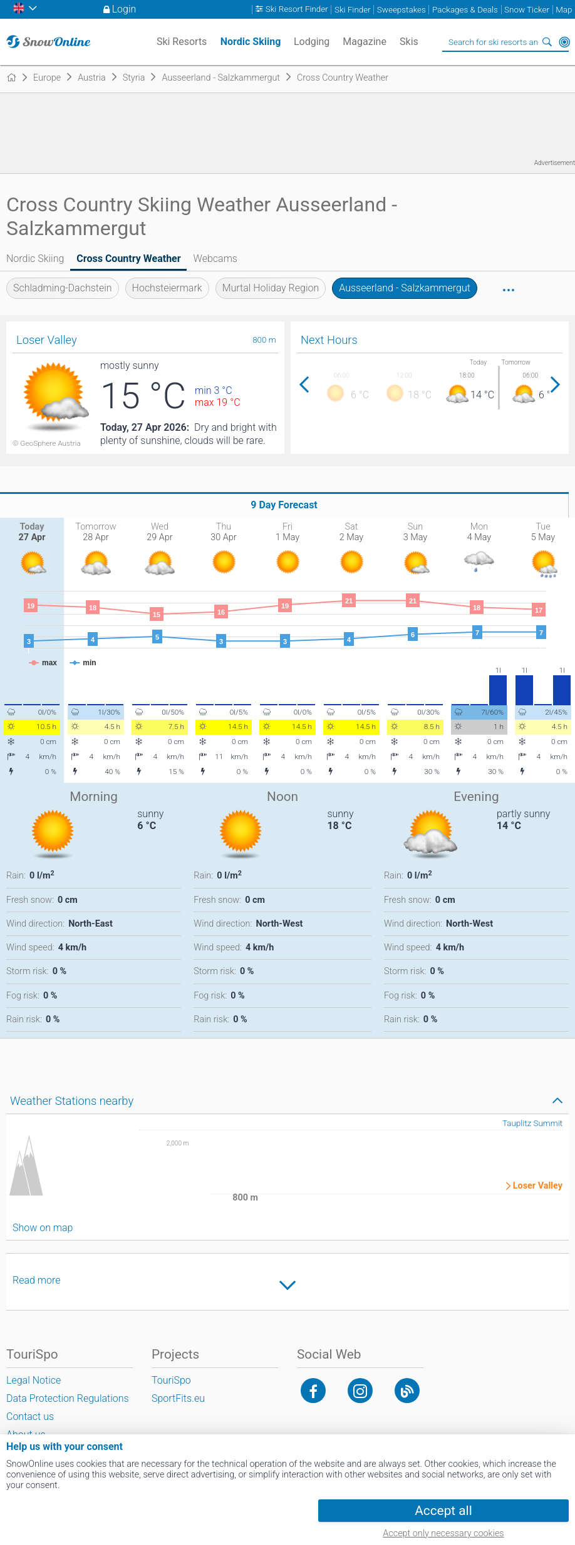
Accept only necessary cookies (443, 1533)
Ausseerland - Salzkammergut (404, 288)
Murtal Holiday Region (270, 288)
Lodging (311, 42)
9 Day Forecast (284, 505)
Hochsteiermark (167, 288)
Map (564, 9)
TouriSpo (171, 1380)
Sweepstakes (401, 9)
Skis (409, 42)
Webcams (215, 258)
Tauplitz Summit (532, 1123)
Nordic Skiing (35, 258)
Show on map (43, 1228)
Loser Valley (537, 1186)
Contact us (30, 1416)
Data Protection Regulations (67, 1398)
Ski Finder (352, 9)
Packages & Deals (465, 9)
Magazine (364, 42)
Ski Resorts (182, 42)
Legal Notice (33, 1380)
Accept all (443, 1510)
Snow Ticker (526, 9)
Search (547, 42)
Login (124, 9)
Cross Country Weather (128, 258)
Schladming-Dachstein (62, 288)
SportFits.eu (178, 1398)
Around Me (564, 42)
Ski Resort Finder (297, 9)
